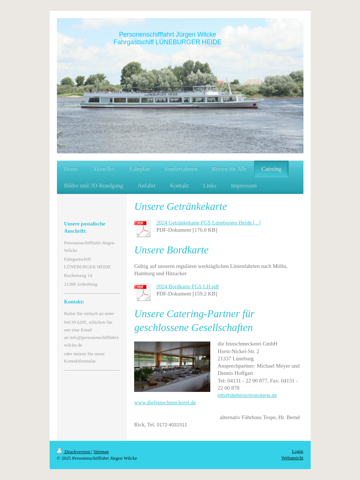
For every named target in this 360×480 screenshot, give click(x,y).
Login (297, 451)
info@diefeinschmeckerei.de (247, 395)
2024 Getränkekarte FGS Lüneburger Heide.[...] (208, 222)
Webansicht (292, 457)
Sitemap (101, 451)
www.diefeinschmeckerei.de (165, 402)
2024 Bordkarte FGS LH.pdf (187, 286)
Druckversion (74, 451)
